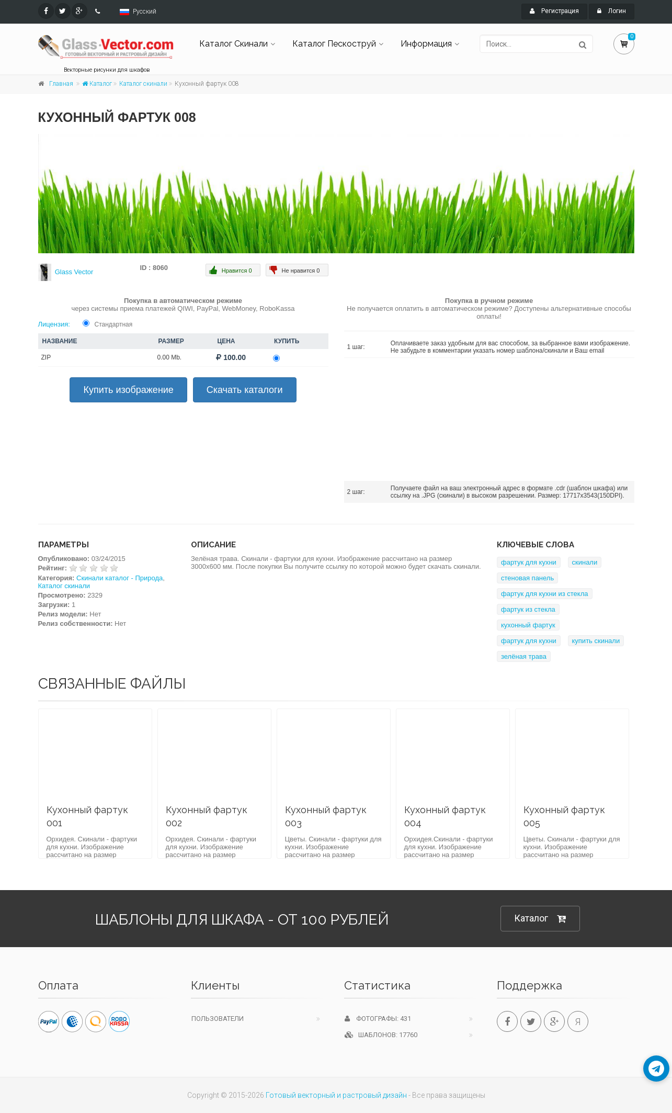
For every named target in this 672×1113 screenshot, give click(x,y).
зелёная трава (523, 656)
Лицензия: (54, 324)
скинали (585, 562)
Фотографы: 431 (378, 1018)
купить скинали (596, 641)
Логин (611, 11)
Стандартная (114, 324)
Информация (426, 44)
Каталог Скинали (233, 44)
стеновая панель (527, 578)
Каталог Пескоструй (334, 44)
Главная (61, 83)
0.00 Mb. (169, 357)
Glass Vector (74, 272)
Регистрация (554, 11)
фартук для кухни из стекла (544, 594)
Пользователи (217, 1018)
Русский (144, 11)
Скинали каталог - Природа (119, 578)
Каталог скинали (143, 83)
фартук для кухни (528, 562)
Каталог (97, 83)
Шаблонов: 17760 (381, 1035)
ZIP (46, 357)
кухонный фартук (528, 625)
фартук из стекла (528, 609)
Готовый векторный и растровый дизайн (336, 1095)
